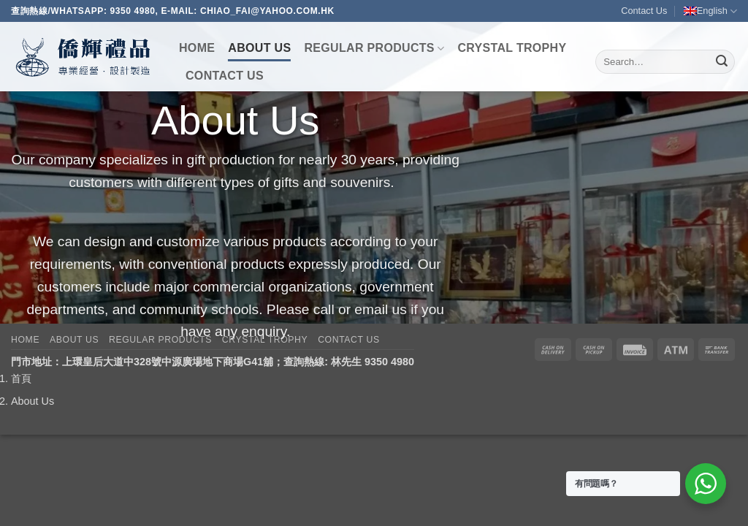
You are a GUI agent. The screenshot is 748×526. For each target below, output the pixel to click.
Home (197, 48)
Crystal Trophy (511, 48)
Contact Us (644, 10)
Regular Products (374, 49)
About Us (259, 48)
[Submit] (721, 62)
